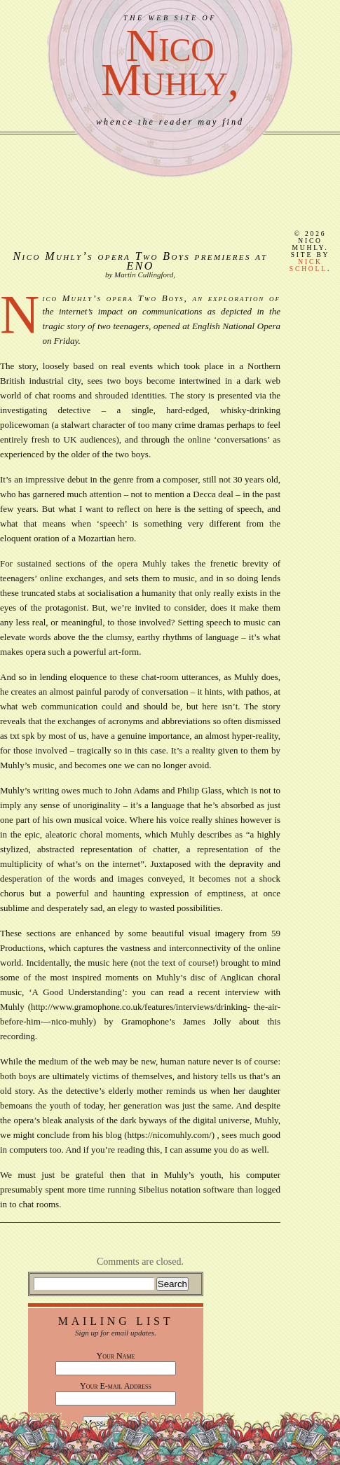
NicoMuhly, (170, 62)
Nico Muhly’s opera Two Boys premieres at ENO (140, 261)
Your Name (116, 1356)
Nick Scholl (308, 265)
